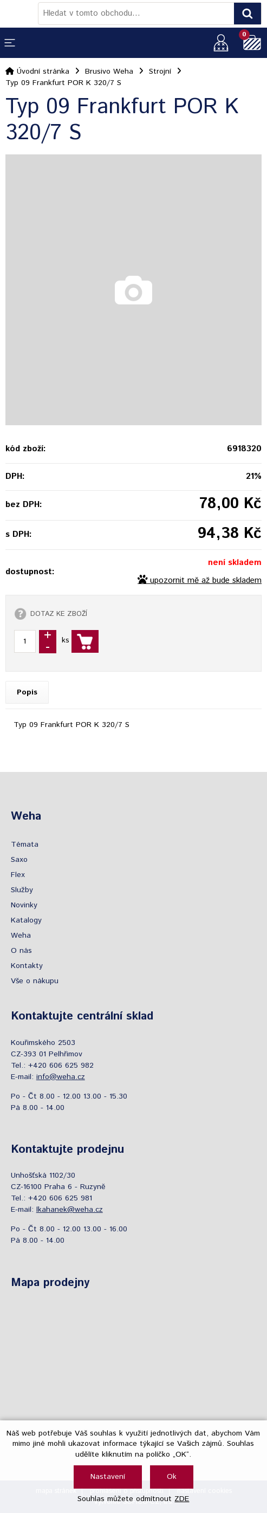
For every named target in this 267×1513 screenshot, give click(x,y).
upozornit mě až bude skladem (206, 581)
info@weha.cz (60, 1077)
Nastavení (107, 1476)
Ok (172, 1476)
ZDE (181, 1498)
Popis (27, 692)
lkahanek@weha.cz (69, 1209)
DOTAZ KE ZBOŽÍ (58, 614)
